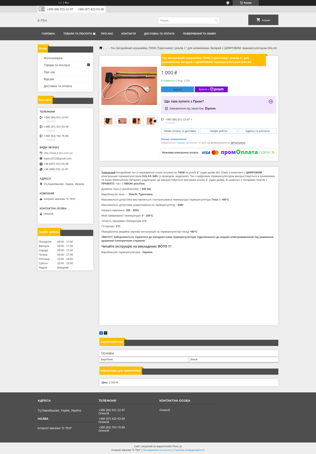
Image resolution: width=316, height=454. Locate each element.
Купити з (211, 89)
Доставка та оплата (159, 33)
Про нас (107, 33)
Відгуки (49, 79)
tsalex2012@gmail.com (57, 158)
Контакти (129, 33)
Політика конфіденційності (189, 450)
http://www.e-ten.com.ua (58, 152)
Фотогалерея (53, 58)
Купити (177, 89)
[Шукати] (216, 20)
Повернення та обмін (199, 33)
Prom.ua (177, 446)
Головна (48, 33)
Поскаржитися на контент (157, 450)
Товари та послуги (77, 33)
